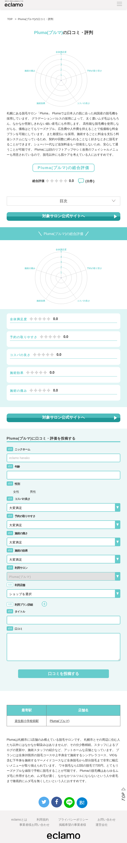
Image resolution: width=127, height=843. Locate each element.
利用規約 (43, 819)
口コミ (14, 629)
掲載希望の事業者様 (72, 824)
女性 (16, 491)
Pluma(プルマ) (59, 721)
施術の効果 (17, 550)
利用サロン (17, 568)
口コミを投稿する (63, 674)
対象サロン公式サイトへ (63, 216)
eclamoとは (19, 819)
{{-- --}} (64, 576)
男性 (33, 491)
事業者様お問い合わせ (34, 824)
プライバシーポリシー (73, 819)
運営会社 (102, 824)
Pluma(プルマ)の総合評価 (63, 168)
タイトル (16, 611)
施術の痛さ (17, 533)
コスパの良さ (18, 499)
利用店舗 (16, 585)
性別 (13, 484)
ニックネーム (18, 449)
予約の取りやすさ (21, 516)
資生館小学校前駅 (27, 721)
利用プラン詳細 (27, 604)
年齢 (13, 466)
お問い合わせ (107, 819)
